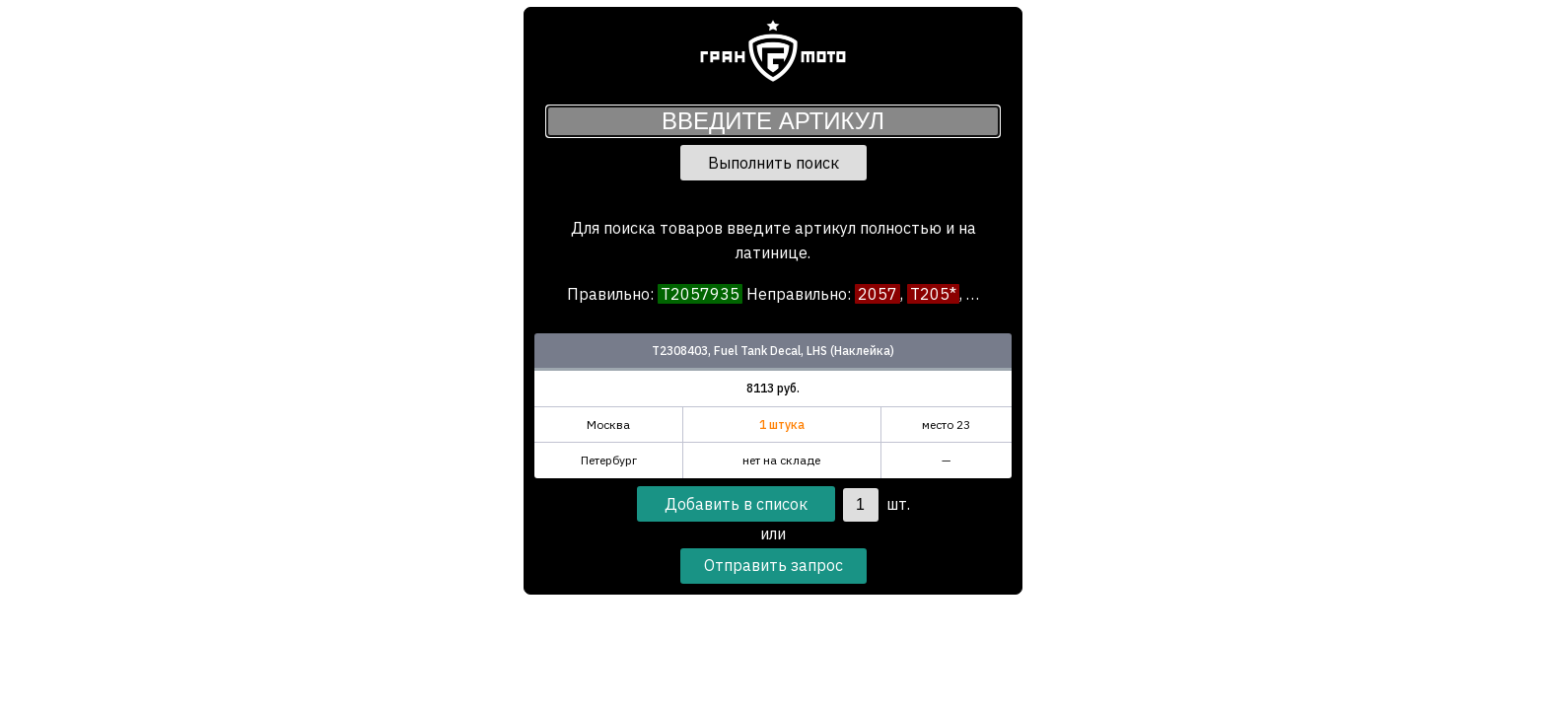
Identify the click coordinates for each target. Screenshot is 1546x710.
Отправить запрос (773, 565)
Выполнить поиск (773, 163)
